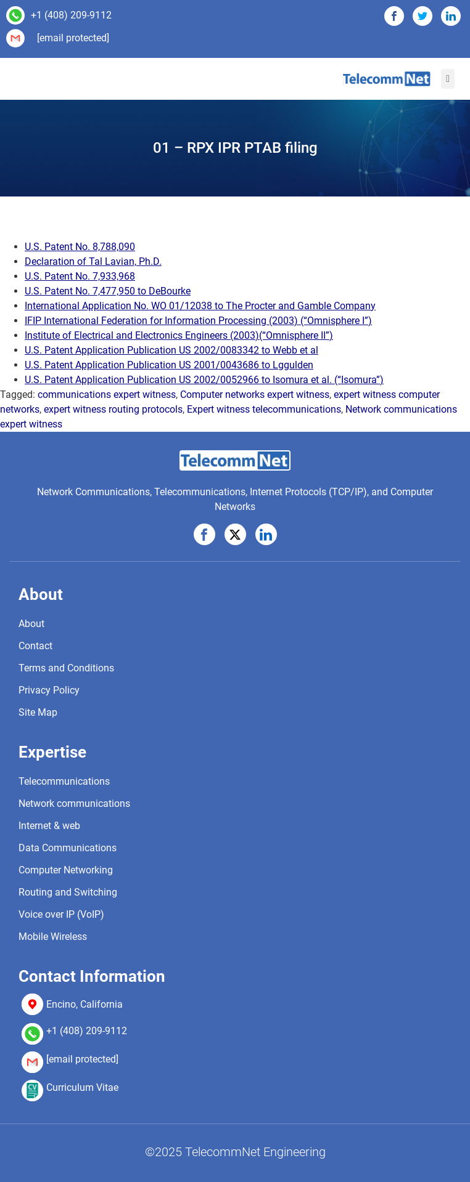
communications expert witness (107, 394)
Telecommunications (64, 781)
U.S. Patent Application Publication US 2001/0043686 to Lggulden (169, 365)
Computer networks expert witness (254, 394)
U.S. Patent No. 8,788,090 (80, 247)
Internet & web (49, 826)
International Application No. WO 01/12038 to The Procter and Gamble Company (200, 306)
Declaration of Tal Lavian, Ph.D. (93, 261)
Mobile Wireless (53, 936)
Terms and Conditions (66, 668)
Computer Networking (66, 870)
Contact (35, 646)
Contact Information (92, 976)
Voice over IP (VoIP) (61, 914)
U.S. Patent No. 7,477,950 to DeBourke (108, 291)
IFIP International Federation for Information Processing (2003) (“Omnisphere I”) (198, 320)
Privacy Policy (49, 690)
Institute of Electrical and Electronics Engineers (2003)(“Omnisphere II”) (179, 335)
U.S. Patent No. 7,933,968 (80, 276)
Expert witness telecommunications (264, 409)
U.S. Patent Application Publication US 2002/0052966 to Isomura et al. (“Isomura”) (204, 380)
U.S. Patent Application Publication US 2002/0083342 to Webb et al (171, 350)
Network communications (74, 803)
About (41, 594)
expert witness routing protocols (113, 409)
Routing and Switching (68, 892)
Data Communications (68, 848)
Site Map (38, 712)
